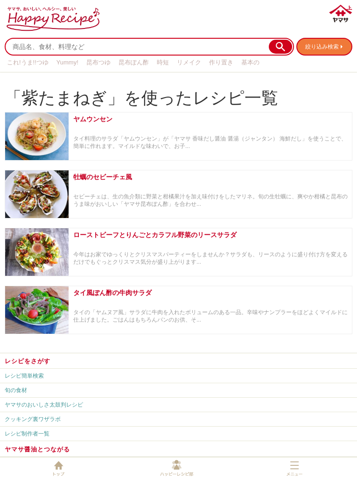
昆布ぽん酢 (134, 62)
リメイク (189, 62)
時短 (163, 62)
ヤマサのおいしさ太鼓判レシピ (44, 404)
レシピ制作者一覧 (27, 433)
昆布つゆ (98, 62)
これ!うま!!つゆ (28, 62)
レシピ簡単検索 (24, 376)
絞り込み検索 (322, 46)
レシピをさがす (27, 361)
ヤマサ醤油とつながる (37, 449)
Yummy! (67, 62)
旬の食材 (16, 390)
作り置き (221, 62)
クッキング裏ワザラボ (33, 419)
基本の (250, 62)
